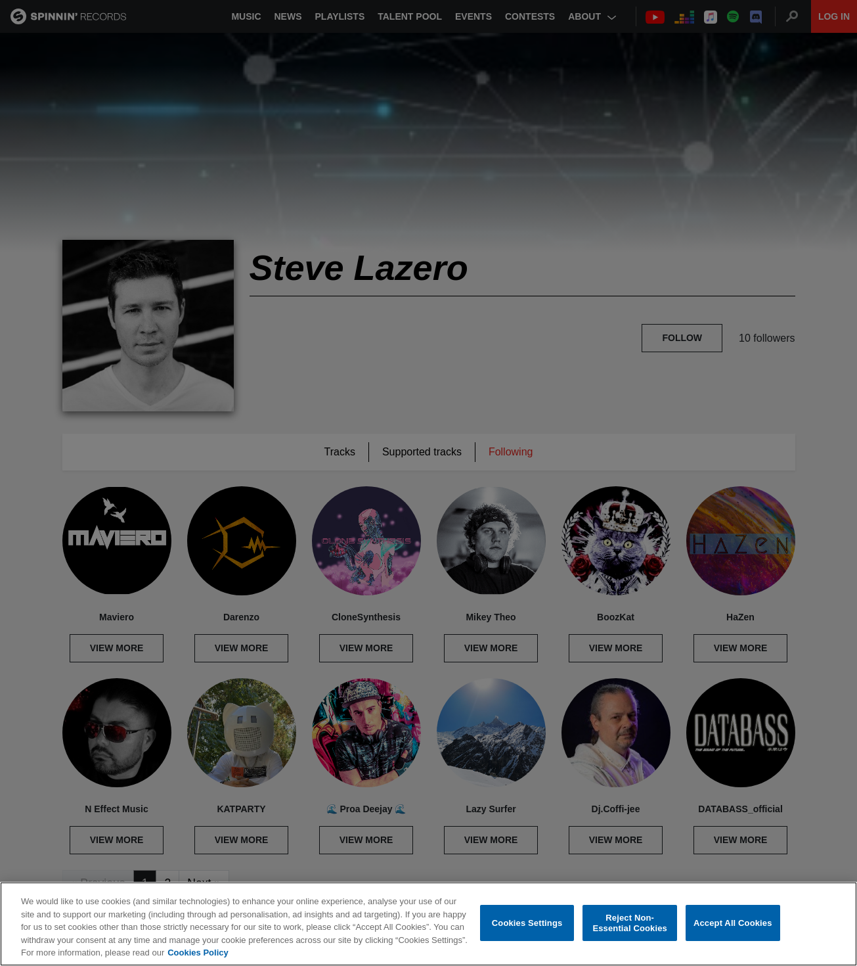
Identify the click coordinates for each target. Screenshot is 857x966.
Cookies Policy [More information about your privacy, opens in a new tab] (197, 952)
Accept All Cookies (732, 923)
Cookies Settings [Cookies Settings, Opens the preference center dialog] (527, 923)
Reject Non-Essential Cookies (629, 923)
